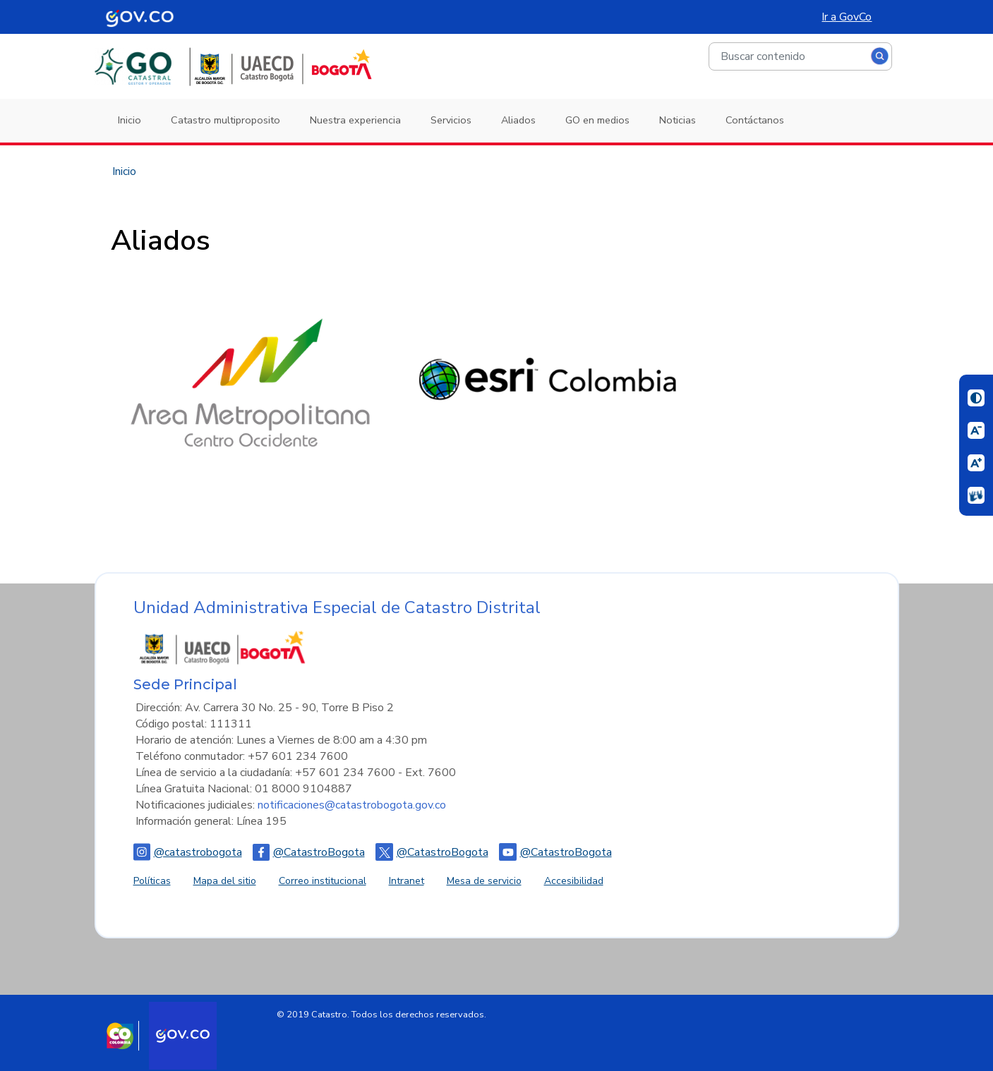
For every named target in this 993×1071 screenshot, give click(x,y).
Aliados (518, 120)
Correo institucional (322, 881)
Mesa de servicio (484, 881)
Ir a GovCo (847, 17)
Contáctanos (755, 120)
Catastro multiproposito (225, 120)
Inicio (129, 120)
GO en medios (597, 120)
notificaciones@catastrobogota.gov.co (352, 805)
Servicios (451, 120)
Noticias (677, 120)
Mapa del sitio (224, 881)
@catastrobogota (187, 852)
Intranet (406, 881)
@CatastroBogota (309, 852)
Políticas (152, 881)
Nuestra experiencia (355, 120)
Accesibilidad (573, 881)
